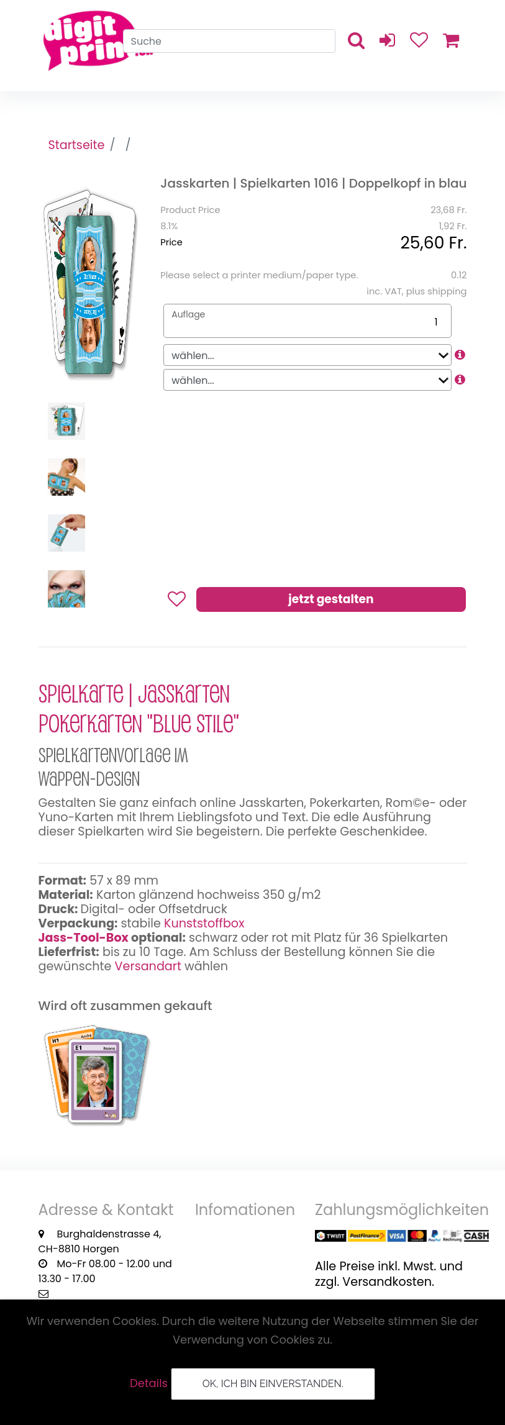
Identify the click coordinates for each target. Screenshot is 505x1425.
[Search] (229, 41)
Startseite (76, 145)
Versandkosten (387, 1281)
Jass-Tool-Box (84, 937)
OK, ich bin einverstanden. (272, 1384)
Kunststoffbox (204, 923)
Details (149, 1383)
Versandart (148, 966)
